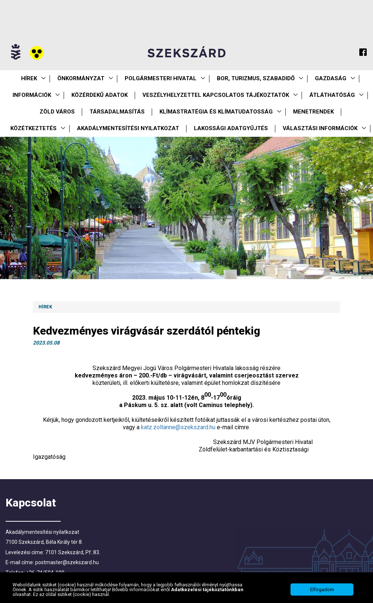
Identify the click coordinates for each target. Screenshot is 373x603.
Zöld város (57, 111)
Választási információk (320, 128)
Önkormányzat (80, 78)
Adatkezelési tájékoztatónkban (207, 591)
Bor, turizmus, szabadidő (256, 78)
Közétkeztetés (33, 128)
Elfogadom (322, 591)
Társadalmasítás (117, 111)
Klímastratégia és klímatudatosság (216, 111)
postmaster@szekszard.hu (67, 562)
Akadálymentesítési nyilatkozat (128, 128)
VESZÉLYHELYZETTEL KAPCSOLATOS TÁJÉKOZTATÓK (215, 95)
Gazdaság (330, 78)
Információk (32, 95)
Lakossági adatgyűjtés (231, 128)
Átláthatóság (332, 95)
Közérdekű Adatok (99, 95)
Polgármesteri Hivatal (160, 78)
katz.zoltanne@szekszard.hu (178, 427)
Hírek (29, 78)
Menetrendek (313, 111)
